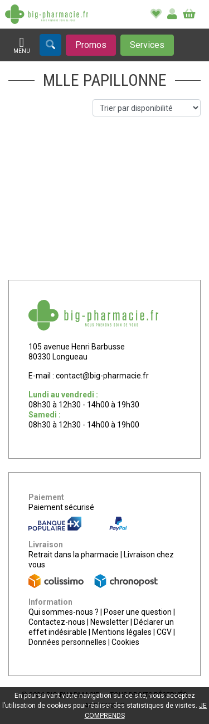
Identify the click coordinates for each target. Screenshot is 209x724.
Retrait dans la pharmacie (73, 554)
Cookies (125, 642)
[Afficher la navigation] (21, 45)
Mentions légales (122, 632)
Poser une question (138, 612)
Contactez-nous (56, 622)
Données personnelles (67, 642)
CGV (164, 632)
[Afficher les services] (147, 45)
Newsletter (109, 622)
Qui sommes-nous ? (63, 612)
